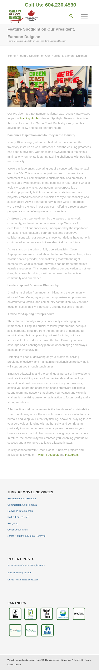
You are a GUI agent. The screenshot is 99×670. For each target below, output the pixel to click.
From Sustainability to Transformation (26, 565)
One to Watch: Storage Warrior (22, 579)
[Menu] (82, 16)
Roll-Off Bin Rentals (18, 517)
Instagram (71, 454)
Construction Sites (17, 529)
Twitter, (40, 454)
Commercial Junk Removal (22, 504)
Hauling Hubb (29, 118)
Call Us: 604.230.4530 (50, 5)
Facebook (52, 454)
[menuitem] (50, 5)
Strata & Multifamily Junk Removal (26, 536)
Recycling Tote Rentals (20, 511)
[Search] (69, 16)
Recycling (12, 523)
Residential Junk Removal (21, 498)
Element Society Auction (19, 572)
